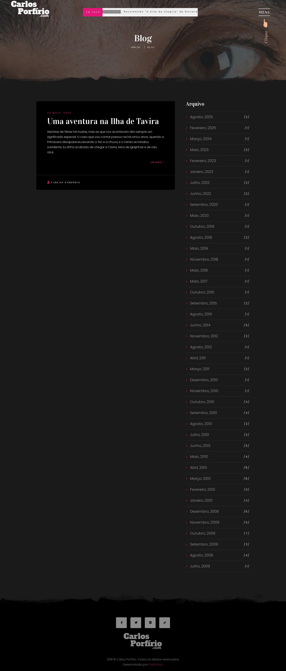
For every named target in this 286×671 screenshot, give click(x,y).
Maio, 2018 (198, 270)
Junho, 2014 (199, 325)
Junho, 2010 (199, 445)
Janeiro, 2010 (200, 500)
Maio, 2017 (198, 281)
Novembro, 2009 (204, 522)
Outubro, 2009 (202, 533)
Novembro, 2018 (203, 259)
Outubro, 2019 (201, 226)
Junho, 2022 (200, 193)
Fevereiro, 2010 (202, 489)
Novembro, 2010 (203, 390)
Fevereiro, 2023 (202, 160)
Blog (151, 47)
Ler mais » (157, 162)
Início (135, 47)
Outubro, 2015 (201, 292)
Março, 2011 (199, 368)
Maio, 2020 (199, 215)
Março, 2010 (199, 478)
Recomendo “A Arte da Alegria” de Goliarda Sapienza (160, 12)
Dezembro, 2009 (204, 511)
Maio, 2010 (198, 456)
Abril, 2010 (198, 467)
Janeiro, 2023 (201, 171)
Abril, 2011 (197, 358)
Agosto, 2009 (201, 555)
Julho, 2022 (199, 182)
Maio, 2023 (198, 149)
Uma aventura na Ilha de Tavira (103, 121)
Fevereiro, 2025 (202, 127)
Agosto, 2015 (200, 314)
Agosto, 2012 (200, 347)
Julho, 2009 (199, 566)
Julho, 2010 (199, 434)
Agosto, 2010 (200, 423)
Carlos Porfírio (63, 182)
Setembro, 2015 (203, 303)
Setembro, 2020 (203, 204)
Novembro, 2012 (203, 336)
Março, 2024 (200, 138)
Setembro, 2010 (203, 412)
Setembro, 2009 (203, 544)
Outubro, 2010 (201, 401)
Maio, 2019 (198, 248)
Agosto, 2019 (200, 237)
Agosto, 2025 (201, 116)
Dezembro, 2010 (203, 379)
